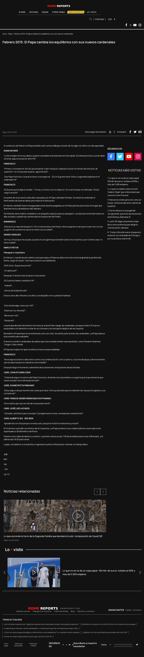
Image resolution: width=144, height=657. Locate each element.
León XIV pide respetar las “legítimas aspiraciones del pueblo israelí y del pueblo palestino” (41, 624)
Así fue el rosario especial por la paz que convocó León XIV (28, 636)
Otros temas (58, 12)
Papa (10, 34)
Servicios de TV (75, 12)
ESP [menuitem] (110, 19)
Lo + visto (91, 12)
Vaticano (33, 12)
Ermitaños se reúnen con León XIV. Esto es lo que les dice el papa (108, 624)
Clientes (99, 19)
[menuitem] (111, 19)
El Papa (22, 12)
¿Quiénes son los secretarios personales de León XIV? (105, 632)
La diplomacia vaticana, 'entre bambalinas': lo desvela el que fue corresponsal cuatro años (41, 628)
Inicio (5, 34)
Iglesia (45, 12)
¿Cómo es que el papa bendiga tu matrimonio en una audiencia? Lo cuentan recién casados (42, 632)
